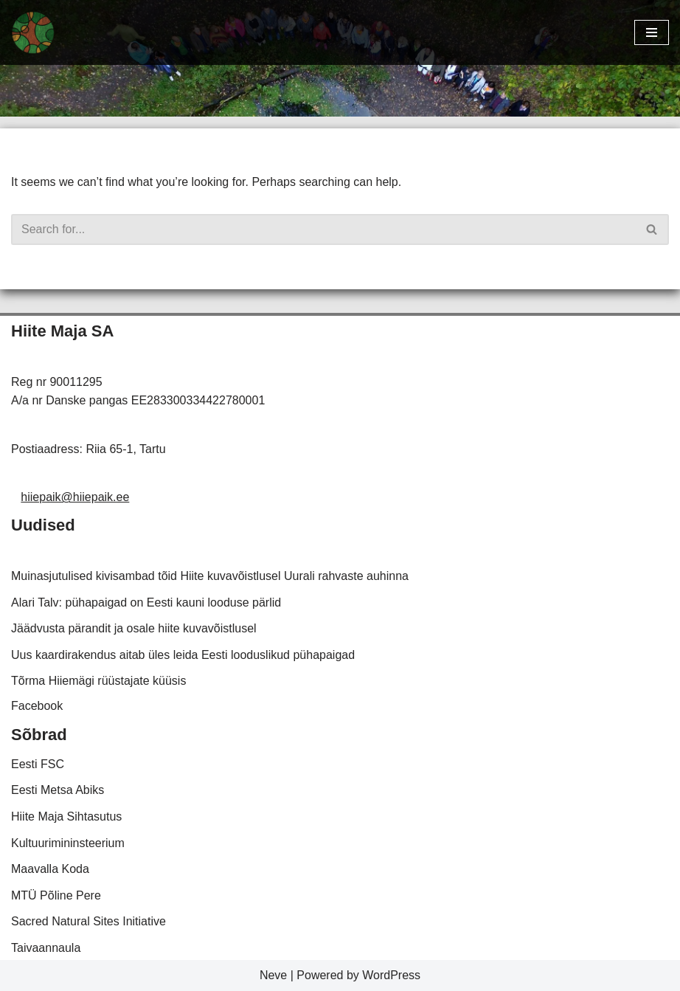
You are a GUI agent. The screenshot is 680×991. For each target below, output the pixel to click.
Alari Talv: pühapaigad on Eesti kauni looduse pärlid (146, 602)
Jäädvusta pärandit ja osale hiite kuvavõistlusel (134, 628)
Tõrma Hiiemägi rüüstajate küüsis (98, 680)
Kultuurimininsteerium (68, 843)
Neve (273, 975)
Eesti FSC (37, 764)
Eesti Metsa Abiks (57, 790)
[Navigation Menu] (651, 32)
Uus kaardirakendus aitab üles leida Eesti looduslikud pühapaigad (183, 655)
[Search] (323, 229)
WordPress (391, 975)
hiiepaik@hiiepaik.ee (75, 497)
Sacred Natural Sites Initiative (88, 921)
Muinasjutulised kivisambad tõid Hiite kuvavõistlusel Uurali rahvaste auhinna (210, 576)
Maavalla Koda (50, 869)
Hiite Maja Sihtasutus (66, 816)
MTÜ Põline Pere (56, 895)
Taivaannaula (45, 948)
